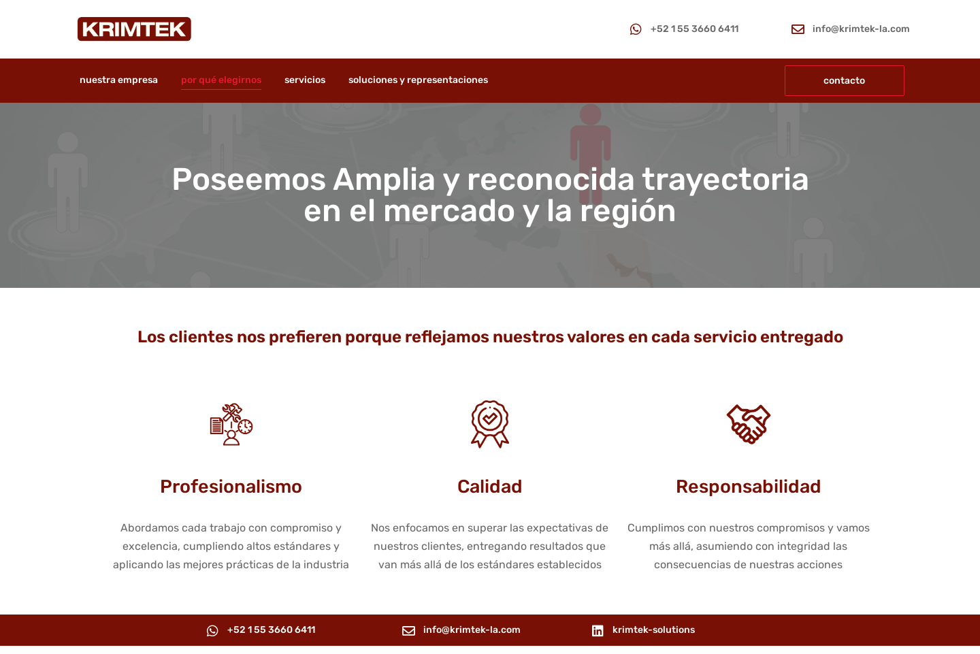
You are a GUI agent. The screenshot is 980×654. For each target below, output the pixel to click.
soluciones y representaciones (418, 80)
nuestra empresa (119, 80)
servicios (304, 80)
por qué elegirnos (221, 80)
